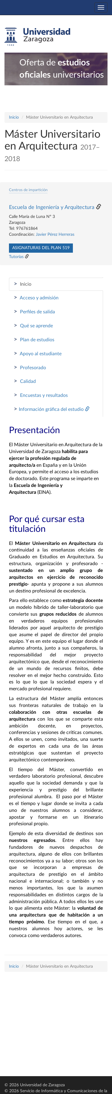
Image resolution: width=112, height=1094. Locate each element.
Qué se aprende (33, 325)
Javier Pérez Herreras (55, 234)
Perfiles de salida (34, 312)
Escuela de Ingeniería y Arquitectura (51, 207)
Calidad (25, 381)
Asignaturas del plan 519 (41, 248)
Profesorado (30, 367)
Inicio (14, 117)
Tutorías (16, 257)
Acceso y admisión (36, 298)
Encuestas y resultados (41, 395)
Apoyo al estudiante (38, 353)
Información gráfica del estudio (52, 409)
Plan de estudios (34, 339)
